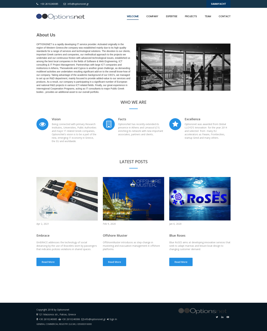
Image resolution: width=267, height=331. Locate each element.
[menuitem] (133, 16)
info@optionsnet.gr (78, 3)
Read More (48, 262)
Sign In (112, 319)
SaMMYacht (218, 4)
